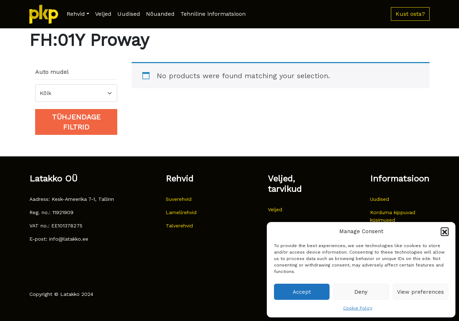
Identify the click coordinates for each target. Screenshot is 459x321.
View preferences (420, 292)
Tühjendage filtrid (76, 122)
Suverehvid (178, 199)
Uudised (128, 13)
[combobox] (76, 93)
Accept (302, 292)
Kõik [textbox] (45, 93)
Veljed (103, 13)
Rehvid (76, 13)
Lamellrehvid (181, 212)
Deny (361, 292)
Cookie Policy (357, 308)
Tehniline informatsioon (213, 13)
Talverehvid (179, 225)
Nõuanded (160, 13)
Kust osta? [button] (410, 13)
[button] (444, 231)
